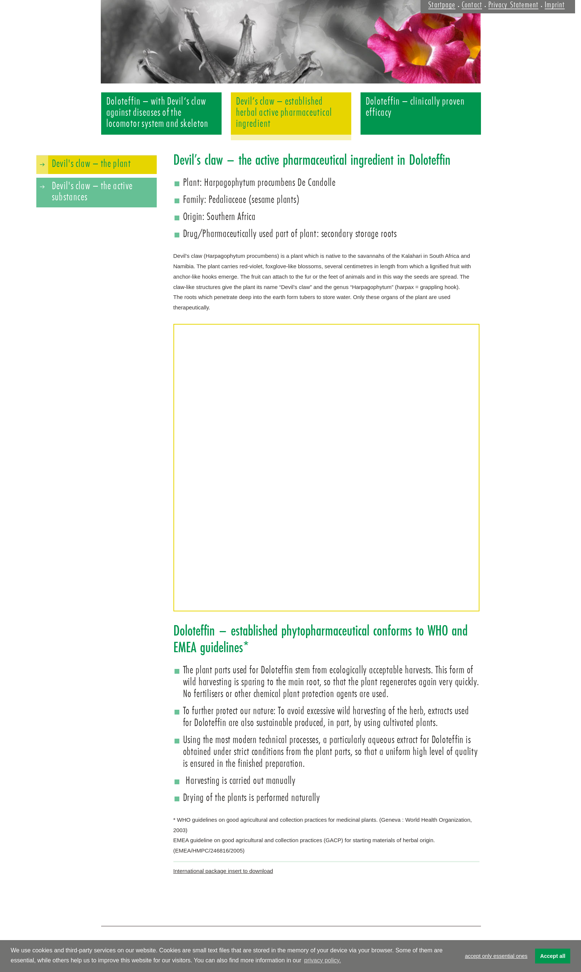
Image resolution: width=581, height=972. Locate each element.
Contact (472, 4)
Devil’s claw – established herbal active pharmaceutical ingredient (284, 112)
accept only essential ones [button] (496, 956)
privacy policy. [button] (322, 960)
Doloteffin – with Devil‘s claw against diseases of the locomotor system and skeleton (157, 112)
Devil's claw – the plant (91, 163)
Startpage (441, 4)
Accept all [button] (552, 956)
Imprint (555, 4)
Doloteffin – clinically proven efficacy (415, 107)
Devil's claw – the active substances (92, 191)
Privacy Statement (513, 4)
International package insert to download (223, 871)
